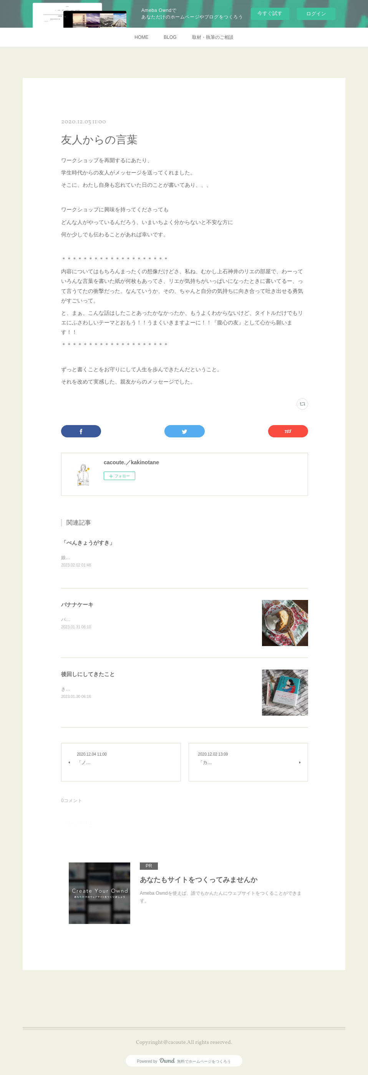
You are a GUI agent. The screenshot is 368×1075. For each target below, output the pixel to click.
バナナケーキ (77, 605)
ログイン (316, 14)
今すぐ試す (269, 13)
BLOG (170, 37)
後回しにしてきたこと (88, 675)
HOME (141, 37)
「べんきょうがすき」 (88, 543)
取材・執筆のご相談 (213, 37)
